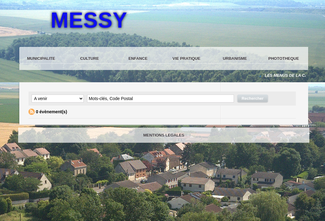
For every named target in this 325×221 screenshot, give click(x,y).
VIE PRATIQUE (187, 58)
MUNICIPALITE (41, 58)
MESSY (89, 20)
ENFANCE (137, 58)
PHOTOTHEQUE (283, 58)
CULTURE (89, 58)
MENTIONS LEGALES (163, 135)
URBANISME (235, 58)
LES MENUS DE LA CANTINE (292, 75)
